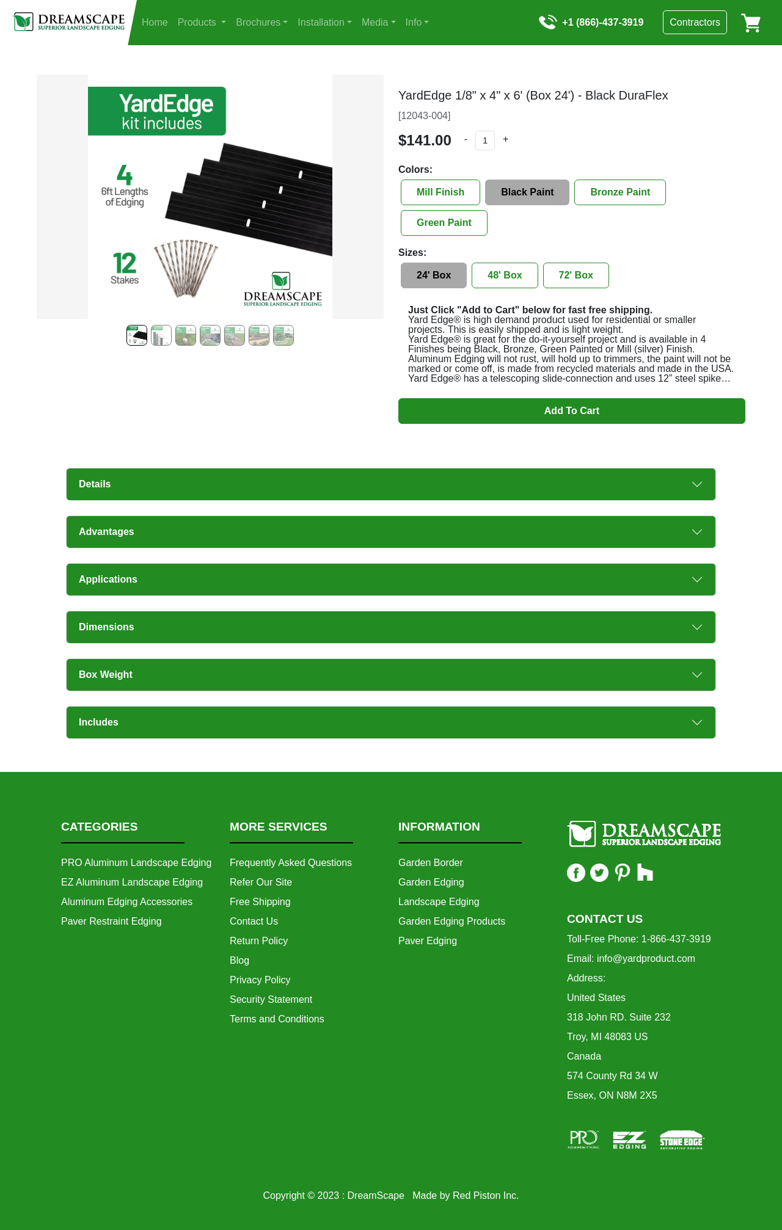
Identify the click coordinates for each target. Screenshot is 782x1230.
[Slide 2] (185, 335)
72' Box (576, 275)
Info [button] (414, 22)
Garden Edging (431, 882)
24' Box (434, 275)
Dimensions (106, 627)
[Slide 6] (283, 335)
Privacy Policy (260, 980)
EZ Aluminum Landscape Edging (132, 882)
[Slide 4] (234, 335)
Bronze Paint (620, 192)
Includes (99, 722)
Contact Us (254, 921)
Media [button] (375, 22)
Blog (239, 960)
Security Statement (271, 999)
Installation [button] (321, 22)
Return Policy (259, 941)
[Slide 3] (210, 335)
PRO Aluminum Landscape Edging (136, 862)
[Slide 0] (136, 335)
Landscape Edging (439, 902)
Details (95, 484)
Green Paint (444, 222)
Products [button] (198, 22)
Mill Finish (440, 192)
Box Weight (106, 674)
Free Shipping (260, 902)
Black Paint (527, 192)
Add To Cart (571, 411)
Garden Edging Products (451, 921)
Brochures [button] (258, 22)
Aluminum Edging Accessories (126, 902)
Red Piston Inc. (486, 1195)
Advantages (106, 531)
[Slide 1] (161, 335)
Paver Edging (427, 941)
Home (155, 22)
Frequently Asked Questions (291, 862)
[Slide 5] (259, 335)
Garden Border (430, 862)
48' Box (505, 275)
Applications (108, 579)
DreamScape (376, 1195)
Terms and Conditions (277, 1019)
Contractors (695, 22)
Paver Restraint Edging (111, 921)
